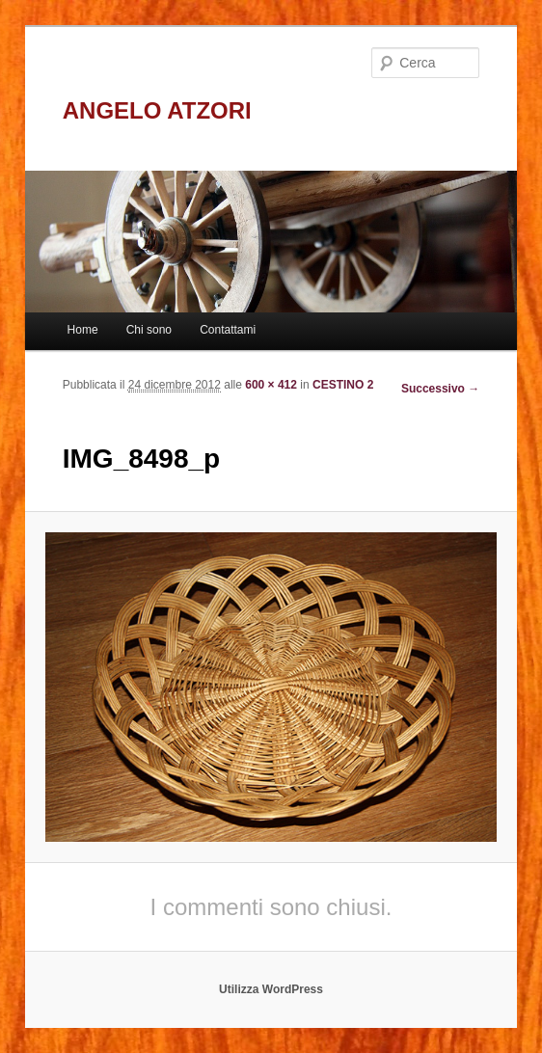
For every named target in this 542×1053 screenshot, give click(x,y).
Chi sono (149, 330)
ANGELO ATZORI (157, 110)
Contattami (228, 330)
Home (83, 330)
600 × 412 (271, 385)
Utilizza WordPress (271, 989)
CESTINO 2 (342, 385)
